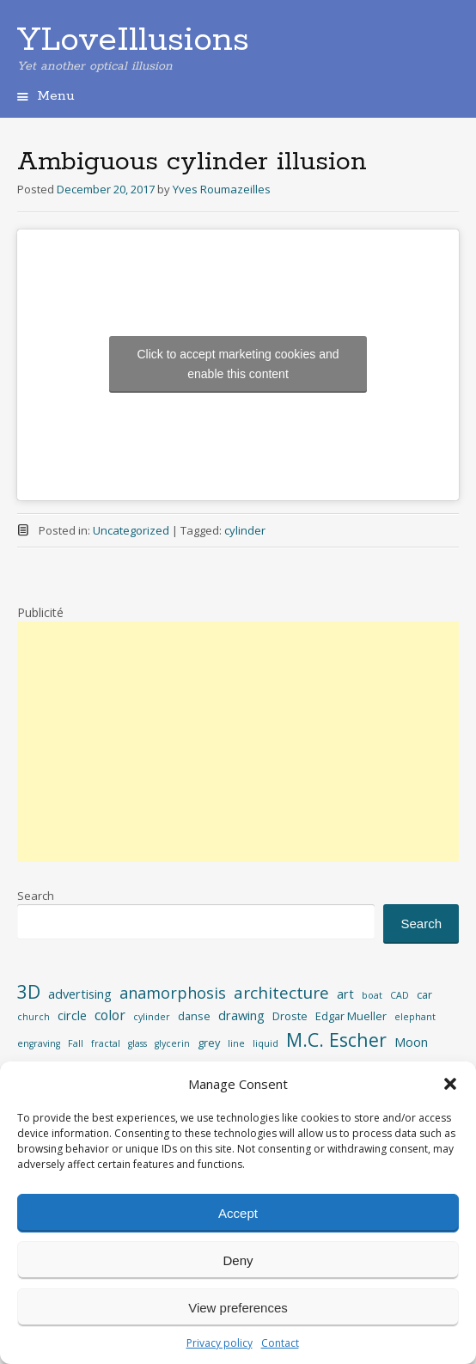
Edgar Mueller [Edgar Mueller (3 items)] (351, 1016)
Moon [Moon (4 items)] (411, 1041)
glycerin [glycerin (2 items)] (172, 1043)
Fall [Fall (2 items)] (75, 1043)
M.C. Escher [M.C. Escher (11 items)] (336, 1039)
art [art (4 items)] (345, 993)
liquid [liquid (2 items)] (265, 1043)
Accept (238, 1213)
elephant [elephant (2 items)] (415, 1017)
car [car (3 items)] (424, 994)
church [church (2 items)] (33, 1017)
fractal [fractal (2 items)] (105, 1043)
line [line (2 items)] (236, 1043)
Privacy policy (219, 1343)
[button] (450, 1083)
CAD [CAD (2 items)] (399, 995)
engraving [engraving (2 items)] (38, 1043)
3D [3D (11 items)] (28, 991)
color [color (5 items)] (110, 1015)
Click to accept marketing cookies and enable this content (238, 364)
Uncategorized (131, 530)
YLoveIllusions (133, 40)
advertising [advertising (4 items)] (80, 993)
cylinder (244, 530)
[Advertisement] (238, 741)
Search (35, 895)
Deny (238, 1260)
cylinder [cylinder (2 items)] (151, 1017)
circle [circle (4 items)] (72, 1015)
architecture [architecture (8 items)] (281, 993)
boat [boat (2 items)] (372, 995)
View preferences (238, 1307)
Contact (280, 1343)
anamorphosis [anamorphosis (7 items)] (172, 992)
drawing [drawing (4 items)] (241, 1015)
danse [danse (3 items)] (194, 1016)
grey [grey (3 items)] (209, 1042)
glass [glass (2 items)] (137, 1043)
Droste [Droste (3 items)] (290, 1016)
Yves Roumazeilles (222, 189)
